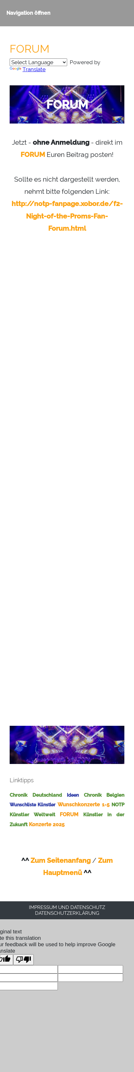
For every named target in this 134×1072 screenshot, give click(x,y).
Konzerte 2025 (47, 824)
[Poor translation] (23, 959)
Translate (28, 69)
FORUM (33, 154)
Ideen (73, 795)
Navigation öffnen (28, 13)
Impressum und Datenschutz (67, 907)
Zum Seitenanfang (61, 860)
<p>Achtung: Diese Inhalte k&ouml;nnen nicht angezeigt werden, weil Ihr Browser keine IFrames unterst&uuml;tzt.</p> (67, 476)
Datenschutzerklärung (67, 913)
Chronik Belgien (104, 795)
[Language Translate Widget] (38, 62)
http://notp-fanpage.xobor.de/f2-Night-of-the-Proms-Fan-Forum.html (67, 216)
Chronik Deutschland (36, 795)
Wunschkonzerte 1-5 (84, 805)
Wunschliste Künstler (32, 804)
